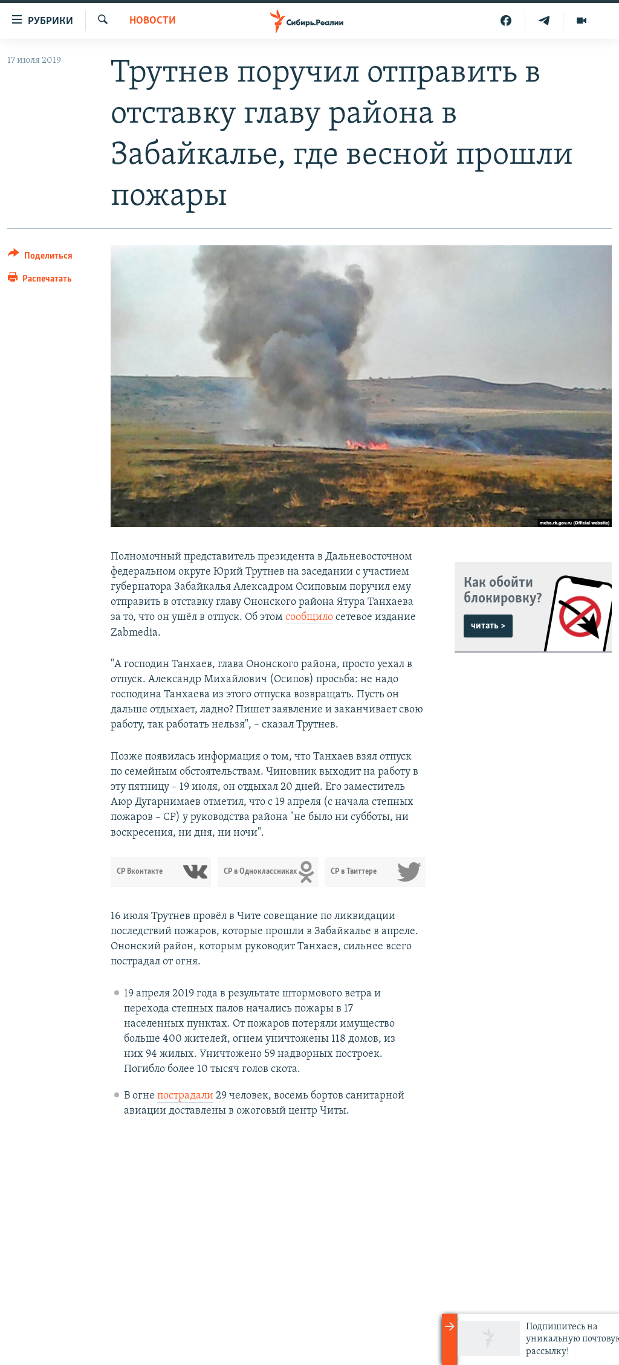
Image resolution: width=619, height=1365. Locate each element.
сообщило (309, 617)
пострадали (185, 1096)
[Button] (40, 257)
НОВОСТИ (152, 21)
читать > (488, 626)
